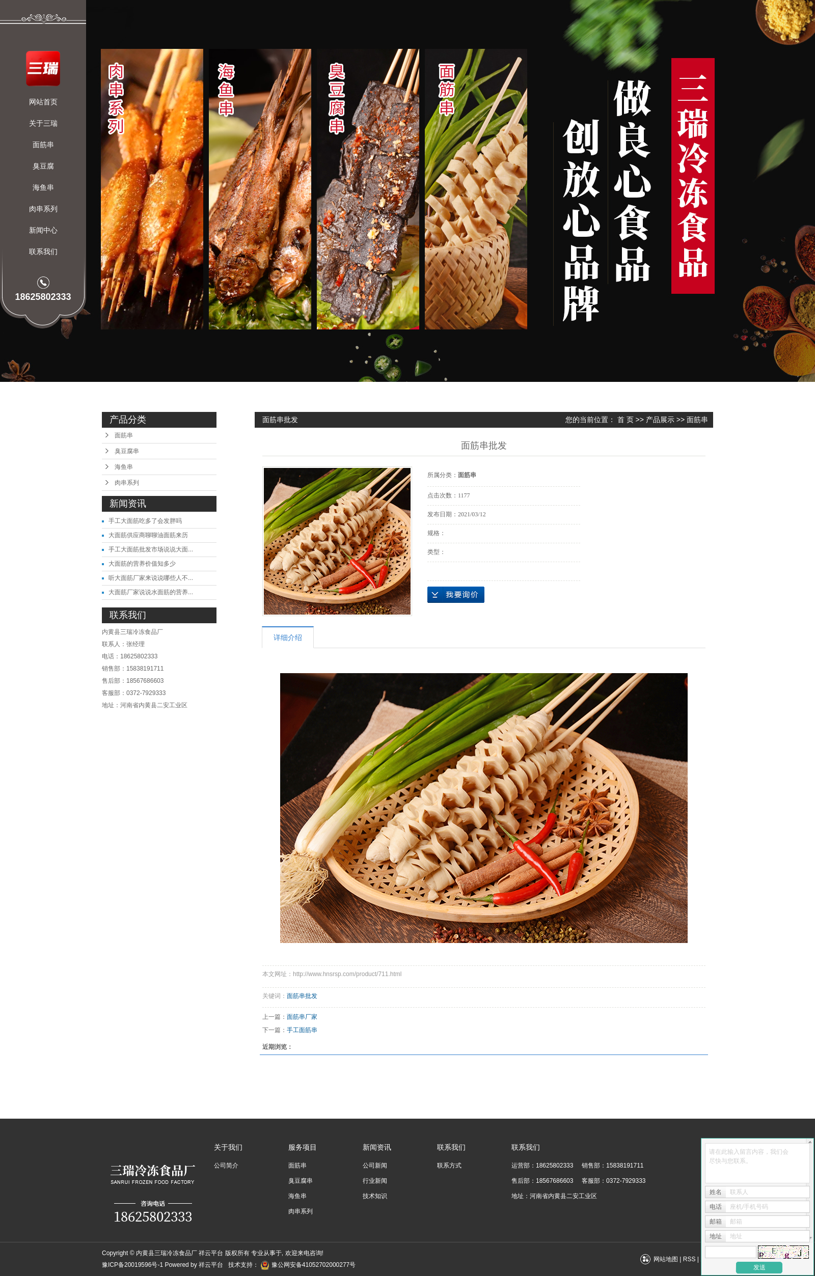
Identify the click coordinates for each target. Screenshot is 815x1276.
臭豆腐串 (127, 451)
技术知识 (375, 1196)
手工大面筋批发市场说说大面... (150, 549)
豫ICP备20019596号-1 (132, 1264)
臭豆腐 (43, 166)
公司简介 (226, 1165)
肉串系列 (43, 209)
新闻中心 (43, 230)
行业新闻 (375, 1180)
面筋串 (43, 145)
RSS (689, 1259)
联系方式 (449, 1165)
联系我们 (43, 251)
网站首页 (43, 102)
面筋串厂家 (302, 1016)
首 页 (625, 419)
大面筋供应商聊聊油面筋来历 (148, 535)
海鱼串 (43, 187)
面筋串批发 (302, 996)
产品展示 (660, 419)
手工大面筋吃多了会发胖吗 (145, 520)
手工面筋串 (302, 1030)
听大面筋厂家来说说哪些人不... (150, 577)
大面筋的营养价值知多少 (142, 563)
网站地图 (666, 1259)
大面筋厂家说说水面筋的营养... (150, 592)
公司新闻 (375, 1165)
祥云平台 (211, 1264)
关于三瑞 (43, 123)
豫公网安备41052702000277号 (308, 1264)
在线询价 (455, 595)
